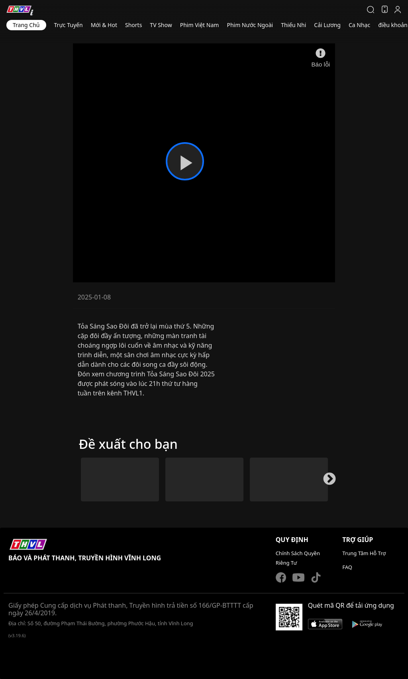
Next (326, 483)
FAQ (347, 567)
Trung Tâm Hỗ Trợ (364, 553)
